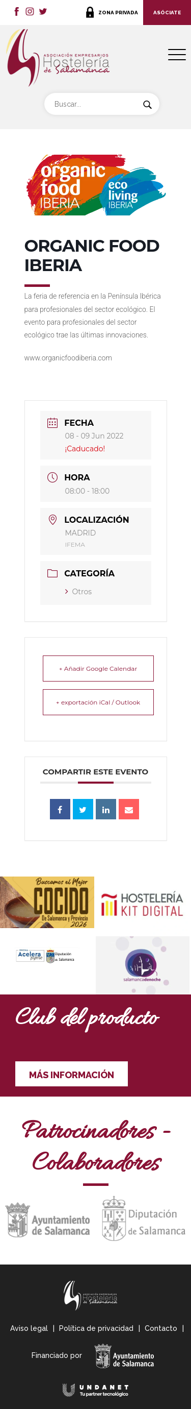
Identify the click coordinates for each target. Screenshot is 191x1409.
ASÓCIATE (167, 12)
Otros (78, 591)
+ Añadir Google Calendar (98, 668)
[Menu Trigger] (177, 55)
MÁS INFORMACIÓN (71, 1075)
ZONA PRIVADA (118, 12)
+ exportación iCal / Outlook (98, 702)
